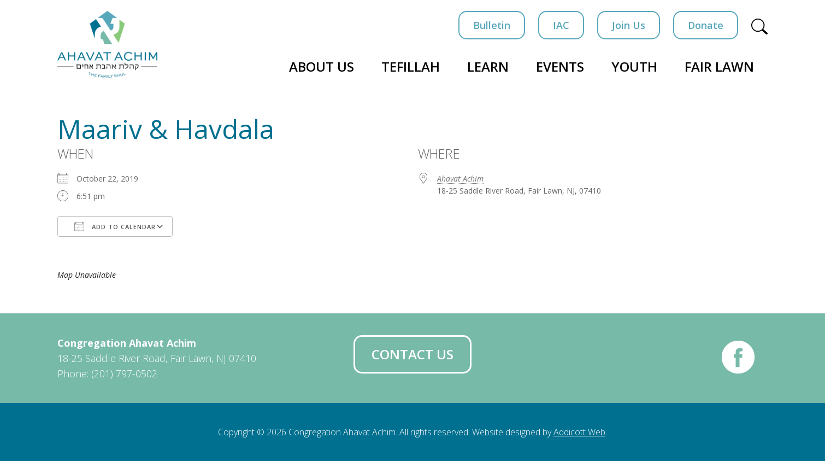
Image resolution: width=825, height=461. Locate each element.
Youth (634, 66)
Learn (488, 66)
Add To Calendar (115, 226)
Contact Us (412, 354)
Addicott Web (579, 432)
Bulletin (491, 25)
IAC (561, 25)
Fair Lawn (719, 66)
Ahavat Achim (460, 178)
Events (560, 66)
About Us (321, 66)
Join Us (628, 25)
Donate (705, 25)
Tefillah (410, 66)
